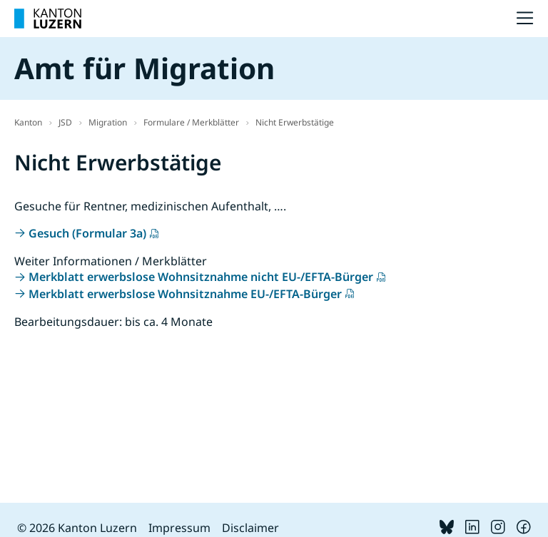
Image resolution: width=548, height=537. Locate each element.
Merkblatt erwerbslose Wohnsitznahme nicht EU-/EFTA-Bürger (201, 277)
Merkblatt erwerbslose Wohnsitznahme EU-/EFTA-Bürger (185, 294)
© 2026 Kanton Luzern (77, 528)
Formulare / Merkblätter (191, 122)
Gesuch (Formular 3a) (87, 233)
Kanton (28, 122)
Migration (107, 122)
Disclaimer (250, 528)
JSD (65, 122)
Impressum (179, 528)
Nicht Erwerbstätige (294, 122)
